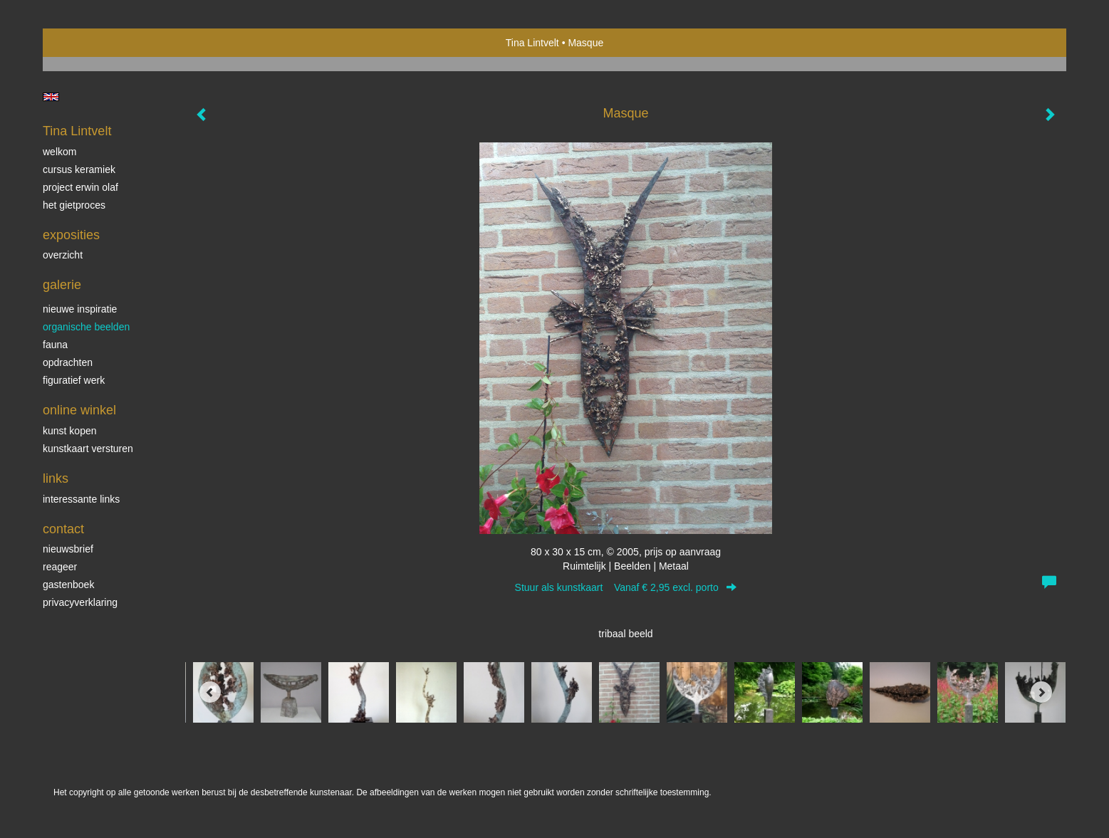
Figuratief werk (74, 380)
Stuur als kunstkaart (626, 587)
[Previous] (210, 692)
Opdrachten (68, 362)
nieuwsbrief (68, 549)
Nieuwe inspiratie (80, 309)
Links (55, 478)
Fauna (55, 344)
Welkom (59, 151)
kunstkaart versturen (88, 448)
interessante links (81, 499)
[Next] (1041, 692)
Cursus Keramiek (79, 169)
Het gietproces (74, 205)
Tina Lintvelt (532, 42)
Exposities (71, 235)
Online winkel (79, 410)
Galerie (62, 285)
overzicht (63, 255)
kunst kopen (70, 430)
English (51, 97)
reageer (60, 566)
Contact (63, 529)
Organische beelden (86, 326)
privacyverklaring (80, 602)
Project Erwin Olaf (80, 187)
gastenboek (68, 584)
